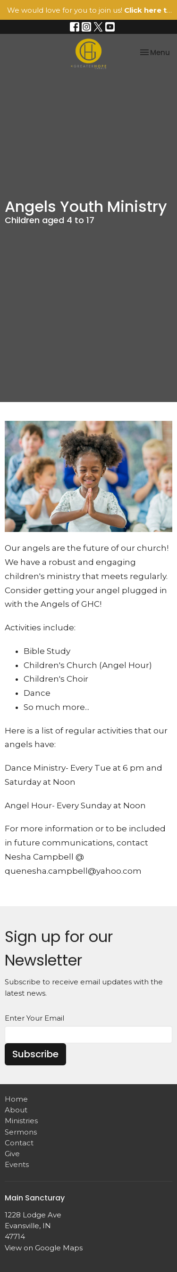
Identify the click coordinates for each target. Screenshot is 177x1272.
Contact (19, 1142)
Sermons (21, 1131)
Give (12, 1153)
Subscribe (35, 1054)
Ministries (21, 1120)
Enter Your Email (34, 1018)
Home (16, 1099)
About (16, 1109)
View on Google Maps (44, 1247)
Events (17, 1164)
